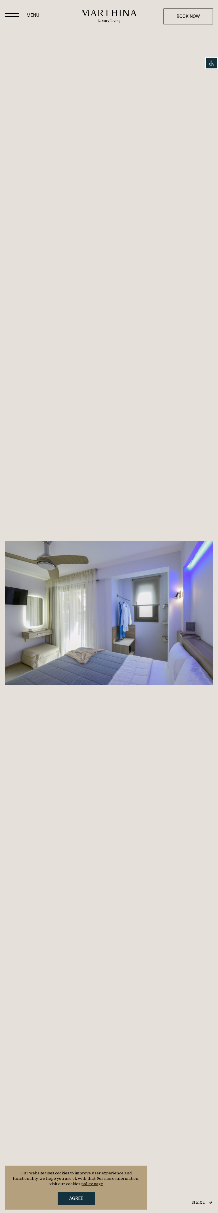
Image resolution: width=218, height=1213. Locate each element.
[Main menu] (12, 15)
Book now (188, 16)
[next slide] (202, 1202)
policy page (92, 1184)
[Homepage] (109, 16)
